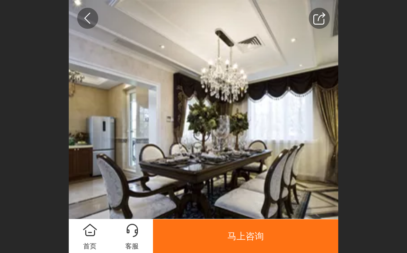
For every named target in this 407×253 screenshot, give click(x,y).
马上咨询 (245, 236)
